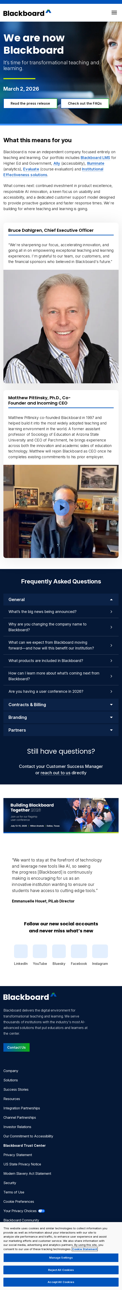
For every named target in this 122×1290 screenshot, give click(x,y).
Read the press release (30, 103)
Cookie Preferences (18, 1201)
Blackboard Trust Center (24, 1145)
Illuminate (96, 163)
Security (9, 1183)
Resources (11, 1099)
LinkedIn (21, 955)
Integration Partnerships (21, 1108)
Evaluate (31, 169)
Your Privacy (24, 1211)
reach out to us (55, 772)
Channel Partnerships (19, 1117)
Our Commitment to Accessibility (28, 1136)
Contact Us (16, 1047)
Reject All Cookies (61, 1270)
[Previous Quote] (3, 875)
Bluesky (59, 955)
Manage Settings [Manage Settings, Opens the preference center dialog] (61, 1257)
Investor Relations (17, 1127)
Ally (56, 163)
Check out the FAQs (85, 103)
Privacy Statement (17, 1155)
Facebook (79, 955)
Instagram (100, 955)
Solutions (10, 1080)
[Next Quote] (118, 875)
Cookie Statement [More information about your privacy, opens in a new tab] (84, 1249)
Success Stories (16, 1089)
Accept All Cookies (61, 1282)
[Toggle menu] (114, 12)
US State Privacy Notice (22, 1164)
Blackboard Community (21, 1220)
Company (10, 1071)
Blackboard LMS (95, 157)
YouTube (40, 955)
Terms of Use (13, 1192)
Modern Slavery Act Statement (27, 1173)
